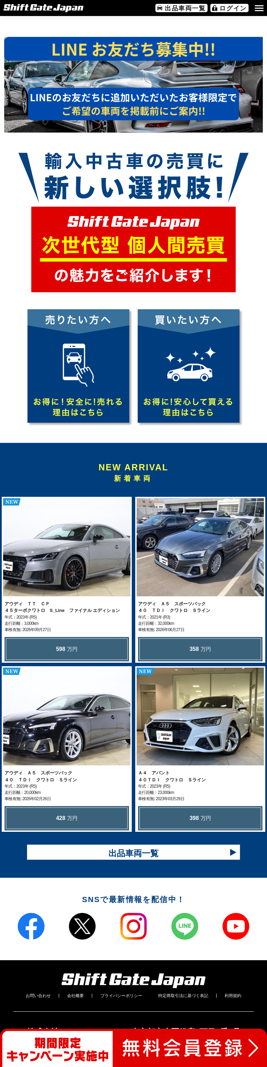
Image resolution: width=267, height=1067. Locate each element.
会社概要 (75, 996)
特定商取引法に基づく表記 (183, 996)
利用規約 (233, 996)
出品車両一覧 (133, 853)
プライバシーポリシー (121, 996)
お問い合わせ (38, 996)
